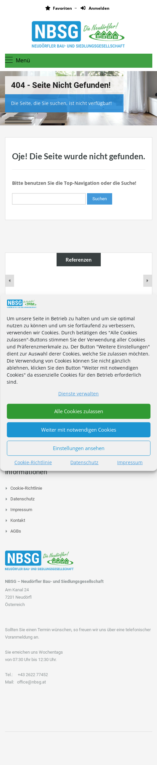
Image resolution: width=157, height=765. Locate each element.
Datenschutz (84, 462)
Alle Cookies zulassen (78, 411)
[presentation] (9, 281)
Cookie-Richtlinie (33, 462)
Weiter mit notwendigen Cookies (78, 429)
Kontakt (17, 520)
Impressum (130, 462)
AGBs (15, 531)
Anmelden (95, 8)
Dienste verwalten (78, 393)
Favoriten (58, 8)
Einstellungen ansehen (78, 448)
